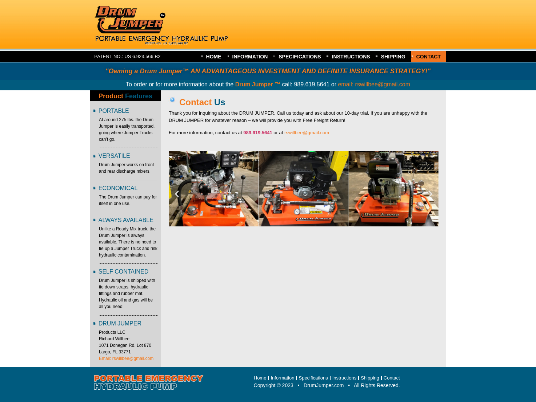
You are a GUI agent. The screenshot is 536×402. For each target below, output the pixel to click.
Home (213, 57)
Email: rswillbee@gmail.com (126, 358)
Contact (428, 57)
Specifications (300, 57)
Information (250, 57)
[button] (176, 193)
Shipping (393, 57)
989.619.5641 (311, 84)
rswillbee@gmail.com (306, 132)
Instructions (351, 57)
